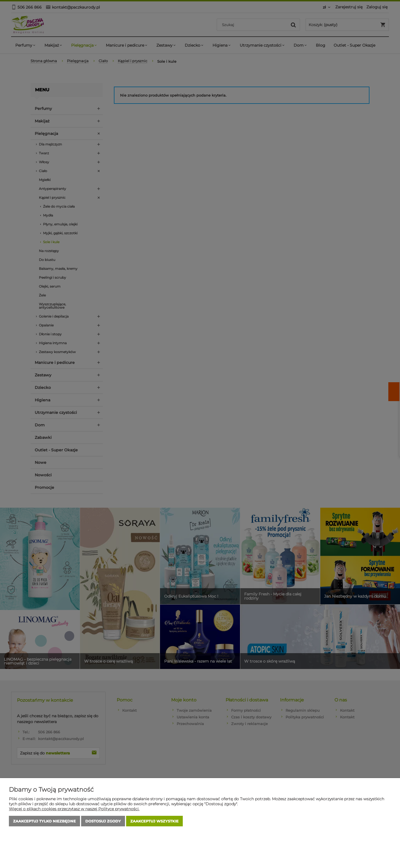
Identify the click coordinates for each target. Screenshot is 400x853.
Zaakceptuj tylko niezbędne (44, 821)
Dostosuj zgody (103, 821)
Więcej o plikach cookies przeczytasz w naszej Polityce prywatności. (74, 808)
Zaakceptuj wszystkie (154, 821)
